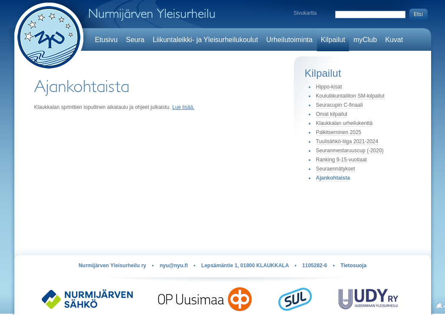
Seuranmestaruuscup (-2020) (350, 151)
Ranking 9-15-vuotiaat (341, 160)
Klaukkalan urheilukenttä (344, 123)
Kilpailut (333, 39)
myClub (365, 39)
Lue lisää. (183, 107)
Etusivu (106, 39)
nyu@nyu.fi (174, 265)
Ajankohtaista (333, 178)
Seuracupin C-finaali (339, 105)
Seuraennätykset (335, 169)
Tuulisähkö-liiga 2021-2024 (347, 141)
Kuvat (394, 39)
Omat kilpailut (332, 114)
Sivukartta (304, 13)
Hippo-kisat (329, 87)
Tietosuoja (353, 265)
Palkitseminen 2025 (339, 132)
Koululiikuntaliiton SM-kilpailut (350, 96)
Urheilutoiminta (289, 39)
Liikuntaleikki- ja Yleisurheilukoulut (205, 39)
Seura (135, 39)
